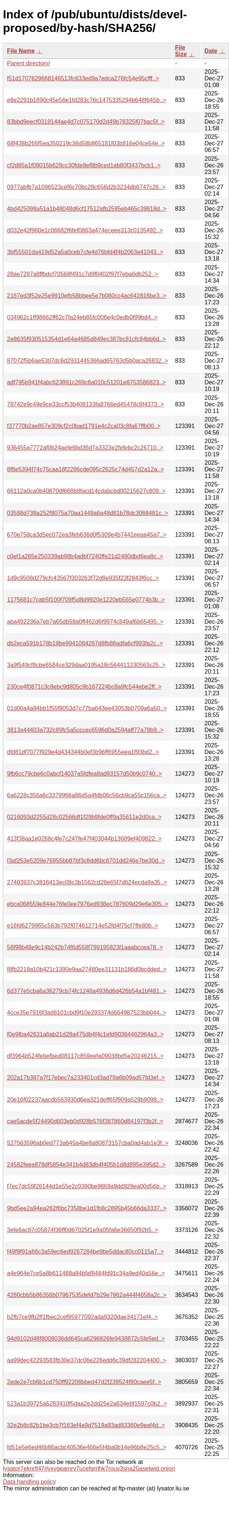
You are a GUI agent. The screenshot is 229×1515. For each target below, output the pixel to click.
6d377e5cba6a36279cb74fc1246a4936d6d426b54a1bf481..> (86, 991)
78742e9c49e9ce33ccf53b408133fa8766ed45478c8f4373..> (85, 404)
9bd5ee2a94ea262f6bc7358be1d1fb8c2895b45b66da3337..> (87, 1208)
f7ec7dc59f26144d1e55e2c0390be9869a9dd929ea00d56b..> (86, 1186)
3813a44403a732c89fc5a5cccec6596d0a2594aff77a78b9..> (85, 730)
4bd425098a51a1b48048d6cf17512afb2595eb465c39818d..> (87, 209)
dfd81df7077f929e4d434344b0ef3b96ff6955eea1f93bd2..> (83, 752)
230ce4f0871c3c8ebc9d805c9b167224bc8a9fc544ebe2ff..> (84, 687)
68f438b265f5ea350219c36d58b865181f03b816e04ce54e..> (86, 143)
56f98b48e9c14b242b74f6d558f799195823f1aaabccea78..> (85, 947)
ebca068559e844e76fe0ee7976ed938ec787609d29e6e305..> (87, 904)
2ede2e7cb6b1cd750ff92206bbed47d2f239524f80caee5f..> (84, 1382)
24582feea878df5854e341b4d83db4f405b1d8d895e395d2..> (86, 1164)
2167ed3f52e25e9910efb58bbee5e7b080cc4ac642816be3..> (86, 296)
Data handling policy (29, 1482)
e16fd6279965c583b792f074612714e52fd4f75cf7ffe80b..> (82, 926)
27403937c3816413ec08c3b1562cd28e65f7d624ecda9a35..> (87, 882)
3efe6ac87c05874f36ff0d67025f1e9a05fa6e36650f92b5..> (82, 1230)
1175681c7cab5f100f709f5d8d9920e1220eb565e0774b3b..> (86, 600)
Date (210, 51)
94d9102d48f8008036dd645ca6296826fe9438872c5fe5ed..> (86, 1338)
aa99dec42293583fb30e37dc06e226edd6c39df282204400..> (86, 1360)
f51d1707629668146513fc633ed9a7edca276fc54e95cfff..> (83, 78)
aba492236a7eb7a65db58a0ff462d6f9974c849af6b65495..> (85, 622)
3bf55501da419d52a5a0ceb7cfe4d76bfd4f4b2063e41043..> (85, 252)
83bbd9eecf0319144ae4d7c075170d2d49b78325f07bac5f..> (85, 122)
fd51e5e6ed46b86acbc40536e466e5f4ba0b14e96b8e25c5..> (86, 1447)
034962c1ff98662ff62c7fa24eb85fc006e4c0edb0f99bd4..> (82, 317)
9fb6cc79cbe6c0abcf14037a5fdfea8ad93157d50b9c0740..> (84, 774)
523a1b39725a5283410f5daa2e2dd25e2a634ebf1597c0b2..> (87, 1403)
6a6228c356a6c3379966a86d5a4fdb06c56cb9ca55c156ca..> (87, 795)
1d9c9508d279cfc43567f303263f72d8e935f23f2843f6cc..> (83, 578)
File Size (181, 50)
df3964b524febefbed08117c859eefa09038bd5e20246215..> (85, 1056)
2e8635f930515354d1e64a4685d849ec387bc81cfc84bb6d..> (86, 339)
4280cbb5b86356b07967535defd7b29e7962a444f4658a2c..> (87, 1295)
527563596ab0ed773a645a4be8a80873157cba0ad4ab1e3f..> (87, 1143)
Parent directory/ (28, 63)
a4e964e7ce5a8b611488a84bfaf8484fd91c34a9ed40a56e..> (86, 1273)
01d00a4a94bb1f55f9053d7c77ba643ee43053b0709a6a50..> (87, 708)
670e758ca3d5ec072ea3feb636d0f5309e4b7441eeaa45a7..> (87, 535)
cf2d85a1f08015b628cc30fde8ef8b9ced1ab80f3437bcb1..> (84, 165)
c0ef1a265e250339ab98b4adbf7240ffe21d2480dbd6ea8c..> (85, 556)
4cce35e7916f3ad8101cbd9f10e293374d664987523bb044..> (86, 1013)
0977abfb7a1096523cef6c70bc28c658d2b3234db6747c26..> (86, 187)
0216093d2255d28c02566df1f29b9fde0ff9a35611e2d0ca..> (84, 817)
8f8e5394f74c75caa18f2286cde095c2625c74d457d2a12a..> (85, 469)
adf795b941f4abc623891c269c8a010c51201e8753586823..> (86, 382)
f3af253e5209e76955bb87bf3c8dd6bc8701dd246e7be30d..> (86, 861)
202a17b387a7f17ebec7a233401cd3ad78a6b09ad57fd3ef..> (86, 1077)
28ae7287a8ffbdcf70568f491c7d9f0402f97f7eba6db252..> (82, 274)
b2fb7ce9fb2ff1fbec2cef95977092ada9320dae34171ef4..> (82, 1317)
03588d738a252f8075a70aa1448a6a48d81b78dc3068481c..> (87, 513)
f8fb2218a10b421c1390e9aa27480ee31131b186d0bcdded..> (87, 969)
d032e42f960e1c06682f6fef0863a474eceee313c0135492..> (85, 230)
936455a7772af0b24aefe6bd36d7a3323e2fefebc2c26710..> (85, 448)
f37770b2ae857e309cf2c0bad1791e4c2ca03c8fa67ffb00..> (83, 426)
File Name (21, 51)
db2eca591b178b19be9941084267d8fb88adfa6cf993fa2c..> (85, 643)
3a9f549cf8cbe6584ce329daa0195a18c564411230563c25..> (86, 665)
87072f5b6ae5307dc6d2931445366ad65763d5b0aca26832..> (87, 361)
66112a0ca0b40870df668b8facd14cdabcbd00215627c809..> (86, 491)
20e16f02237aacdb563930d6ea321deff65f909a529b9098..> (85, 1100)
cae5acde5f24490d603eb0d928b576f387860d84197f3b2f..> (85, 1121)
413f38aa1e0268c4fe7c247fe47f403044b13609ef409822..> (84, 839)
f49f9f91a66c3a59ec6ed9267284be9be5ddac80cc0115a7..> (85, 1251)
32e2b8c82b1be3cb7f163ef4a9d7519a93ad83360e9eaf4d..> (86, 1425)
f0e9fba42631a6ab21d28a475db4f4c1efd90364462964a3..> (85, 1034)
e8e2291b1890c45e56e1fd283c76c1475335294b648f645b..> (86, 100)
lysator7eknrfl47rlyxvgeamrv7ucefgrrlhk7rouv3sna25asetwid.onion (89, 1468)
